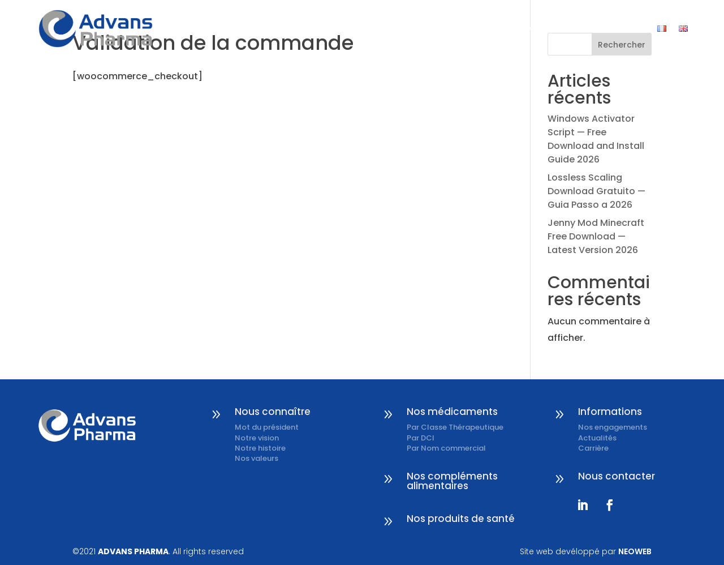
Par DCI (420, 438)
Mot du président (267, 427)
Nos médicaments (452, 411)
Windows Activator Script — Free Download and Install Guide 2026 (596, 139)
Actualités (597, 438)
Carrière (593, 448)
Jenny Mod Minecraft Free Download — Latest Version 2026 (596, 236)
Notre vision (257, 438)
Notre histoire (260, 448)
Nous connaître (349, 28)
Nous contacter (603, 28)
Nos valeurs (256, 458)
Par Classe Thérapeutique (455, 427)
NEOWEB (635, 551)
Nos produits (435, 28)
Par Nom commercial (446, 448)
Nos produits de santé (461, 518)
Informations (515, 28)
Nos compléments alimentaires (452, 481)
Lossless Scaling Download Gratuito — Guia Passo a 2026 (596, 191)
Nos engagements (612, 427)
